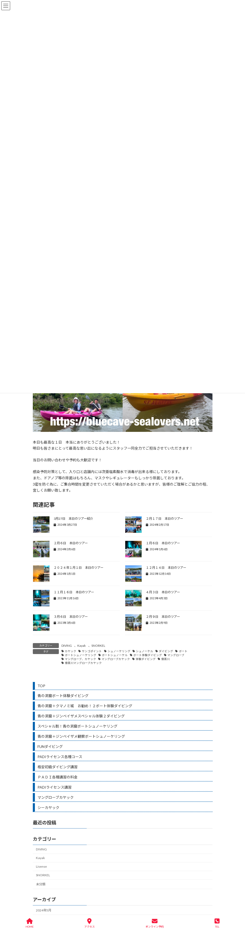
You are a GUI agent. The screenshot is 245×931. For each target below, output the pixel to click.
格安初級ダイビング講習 (57, 767)
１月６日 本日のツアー (163, 543)
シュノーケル (144, 651)
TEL (217, 923)
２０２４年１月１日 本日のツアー (78, 568)
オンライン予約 (155, 923)
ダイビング (166, 651)
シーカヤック (48, 807)
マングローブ (175, 655)
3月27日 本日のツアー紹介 (73, 519)
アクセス (89, 923)
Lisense (41, 866)
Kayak (81, 646)
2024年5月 (43, 910)
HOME (30, 923)
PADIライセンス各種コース (59, 756)
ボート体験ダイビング (147, 655)
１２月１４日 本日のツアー (166, 568)
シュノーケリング (119, 651)
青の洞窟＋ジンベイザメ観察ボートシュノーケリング (81, 736)
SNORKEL (98, 646)
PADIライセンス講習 (54, 787)
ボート (183, 651)
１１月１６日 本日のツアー (74, 592)
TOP (41, 686)
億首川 (165, 659)
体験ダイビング (146, 659)
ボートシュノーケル (115, 655)
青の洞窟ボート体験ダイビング (63, 695)
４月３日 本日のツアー (163, 592)
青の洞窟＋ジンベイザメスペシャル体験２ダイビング (81, 716)
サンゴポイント (92, 651)
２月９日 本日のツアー (163, 617)
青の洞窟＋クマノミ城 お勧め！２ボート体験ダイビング (84, 706)
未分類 (40, 884)
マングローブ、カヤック (80, 659)
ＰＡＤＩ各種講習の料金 (57, 777)
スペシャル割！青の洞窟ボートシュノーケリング (77, 726)
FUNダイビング (50, 746)
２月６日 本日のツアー (71, 543)
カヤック (70, 651)
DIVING (66, 646)
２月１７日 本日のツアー (164, 519)
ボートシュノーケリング (80, 655)
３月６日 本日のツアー (71, 617)
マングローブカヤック (116, 659)
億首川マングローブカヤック (83, 662)
